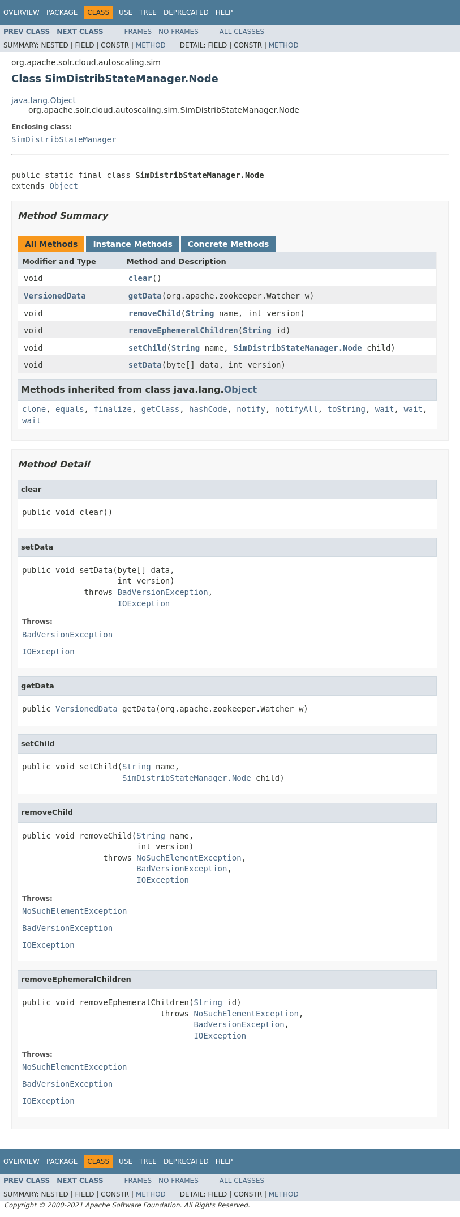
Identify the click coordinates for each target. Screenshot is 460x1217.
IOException (144, 603)
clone (34, 409)
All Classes (242, 32)
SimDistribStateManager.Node (297, 347)
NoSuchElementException (188, 857)
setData (145, 364)
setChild (147, 347)
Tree (148, 12)
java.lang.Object (43, 100)
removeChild (154, 313)
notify (251, 409)
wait (384, 409)
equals (69, 409)
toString (347, 409)
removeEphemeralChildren (183, 330)
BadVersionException (163, 592)
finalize (112, 409)
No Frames (178, 32)
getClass (160, 409)
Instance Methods (132, 244)
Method (151, 45)
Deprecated (186, 12)
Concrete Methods (228, 244)
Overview (21, 12)
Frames (138, 32)
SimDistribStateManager (63, 139)
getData (145, 295)
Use (125, 12)
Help (224, 12)
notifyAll (296, 409)
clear (140, 278)
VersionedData (55, 295)
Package (62, 12)
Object (63, 185)
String (200, 313)
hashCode (208, 409)
